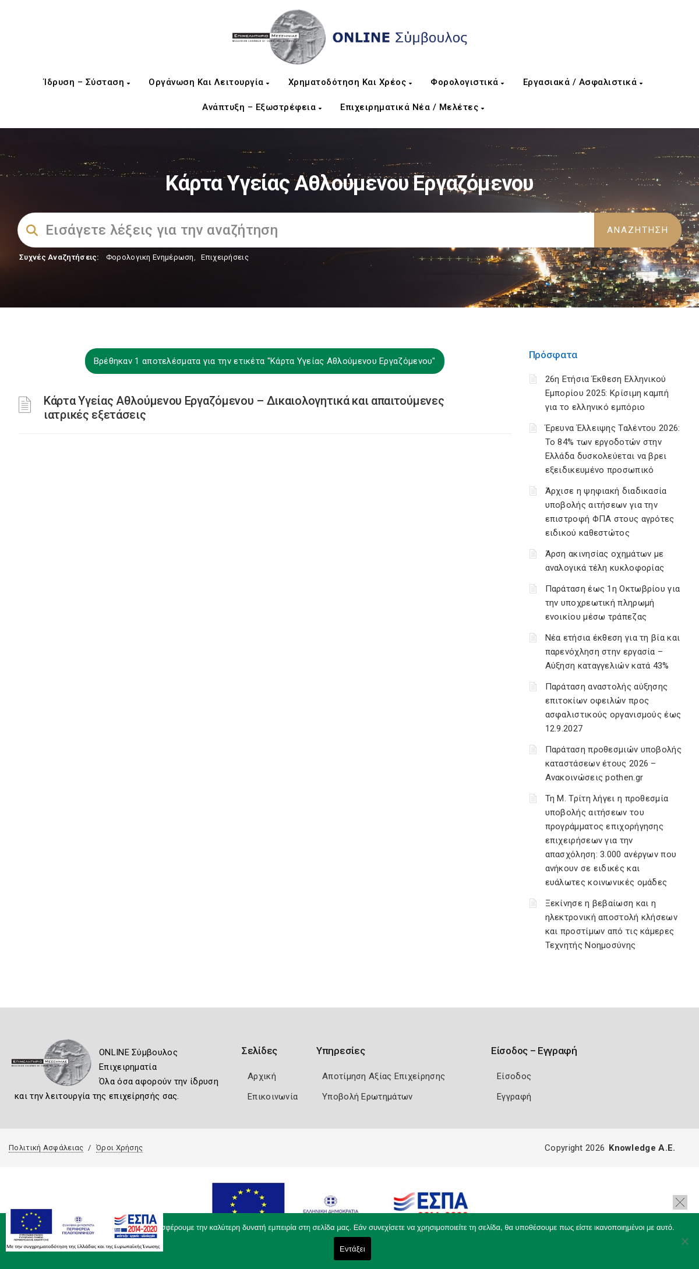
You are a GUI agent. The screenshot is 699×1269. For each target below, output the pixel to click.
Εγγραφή (514, 1096)
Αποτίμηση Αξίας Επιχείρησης (383, 1076)
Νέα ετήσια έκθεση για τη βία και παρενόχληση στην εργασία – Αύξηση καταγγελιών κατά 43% (612, 651)
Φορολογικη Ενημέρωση (150, 257)
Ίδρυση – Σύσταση (87, 82)
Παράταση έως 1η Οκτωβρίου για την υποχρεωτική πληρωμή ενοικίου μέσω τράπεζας (612, 603)
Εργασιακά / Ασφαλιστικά (583, 82)
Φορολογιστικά (467, 82)
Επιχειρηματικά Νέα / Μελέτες (412, 107)
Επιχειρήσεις (225, 257)
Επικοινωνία (273, 1096)
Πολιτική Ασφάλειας (46, 1147)
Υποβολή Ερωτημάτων (367, 1096)
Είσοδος (514, 1076)
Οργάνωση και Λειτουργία (209, 82)
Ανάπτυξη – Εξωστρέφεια (262, 107)
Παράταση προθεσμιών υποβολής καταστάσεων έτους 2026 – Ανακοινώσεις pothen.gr (613, 763)
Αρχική (262, 1076)
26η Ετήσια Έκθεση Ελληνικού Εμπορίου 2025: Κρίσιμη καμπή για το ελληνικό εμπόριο (607, 393)
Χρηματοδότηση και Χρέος (350, 82)
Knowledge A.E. (642, 1148)
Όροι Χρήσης (119, 1147)
